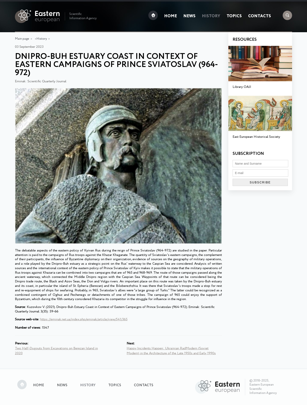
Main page (22, 38)
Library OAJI (242, 86)
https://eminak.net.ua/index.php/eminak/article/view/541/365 (83, 319)
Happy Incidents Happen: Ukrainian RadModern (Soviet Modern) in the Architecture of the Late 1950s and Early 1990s (171, 351)
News (189, 16)
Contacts (259, 16)
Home (170, 16)
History (211, 16)
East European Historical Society (256, 136)
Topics (234, 16)
